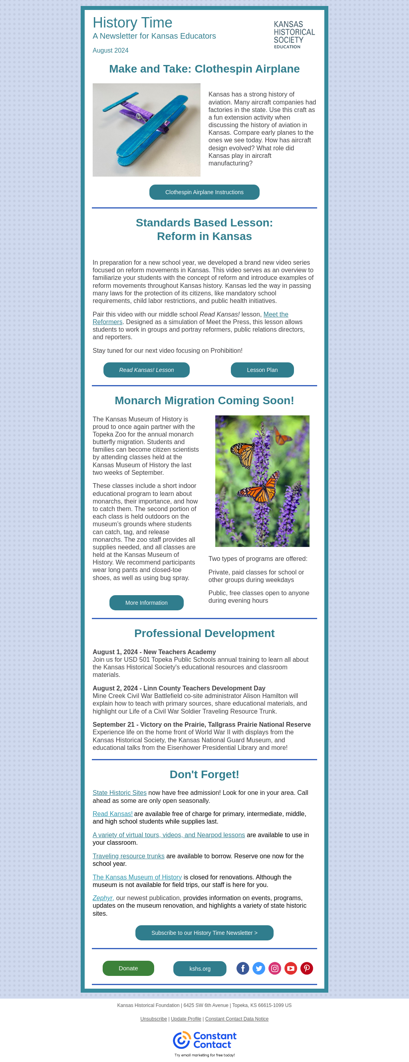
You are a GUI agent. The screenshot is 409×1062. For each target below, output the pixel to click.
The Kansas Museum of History (137, 877)
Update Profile (186, 1019)
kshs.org (199, 969)
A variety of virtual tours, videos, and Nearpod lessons (169, 835)
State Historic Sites (120, 792)
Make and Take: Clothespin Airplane (204, 69)
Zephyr (103, 898)
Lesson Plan (262, 370)
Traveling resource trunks (129, 856)
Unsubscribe (153, 1019)
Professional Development (204, 633)
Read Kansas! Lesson (146, 370)
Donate (128, 968)
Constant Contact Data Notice (237, 1019)
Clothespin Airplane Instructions (204, 192)
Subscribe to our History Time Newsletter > (204, 933)
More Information (146, 603)
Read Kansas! (113, 813)
